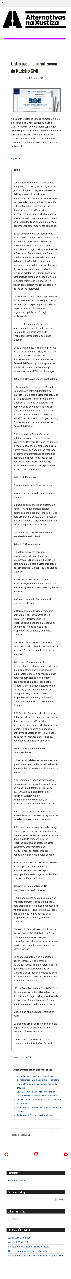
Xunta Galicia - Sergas (19, 1237)
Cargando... (13, 1218)
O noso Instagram (17, 1180)
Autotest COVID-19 (18, 1242)
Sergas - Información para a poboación (27, 1251)
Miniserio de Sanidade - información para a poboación (35, 1255)
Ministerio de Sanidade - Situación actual (29, 1246)
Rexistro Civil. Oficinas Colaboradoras (34, 1115)
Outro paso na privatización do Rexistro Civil (34, 67)
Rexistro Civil (26, 1057)
